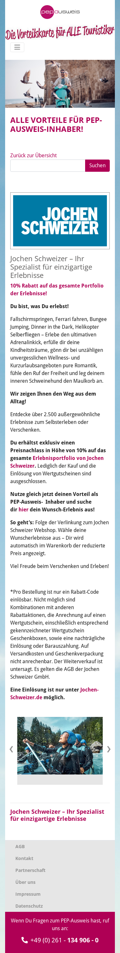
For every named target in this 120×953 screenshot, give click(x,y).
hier (23, 510)
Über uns (25, 882)
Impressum (28, 894)
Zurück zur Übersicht (33, 155)
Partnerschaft (30, 870)
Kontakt (24, 858)
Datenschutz (29, 906)
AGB (20, 846)
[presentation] (11, 748)
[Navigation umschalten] (17, 47)
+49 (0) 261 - (60, 940)
